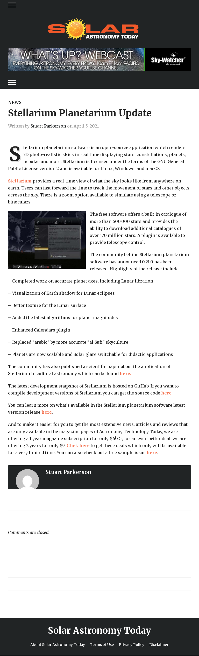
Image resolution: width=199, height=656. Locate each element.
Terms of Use (102, 644)
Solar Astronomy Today (99, 630)
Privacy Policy (131, 644)
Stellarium (20, 181)
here (166, 393)
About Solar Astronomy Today (57, 644)
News (15, 102)
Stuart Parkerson (48, 126)
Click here (78, 445)
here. (125, 373)
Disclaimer (159, 644)
